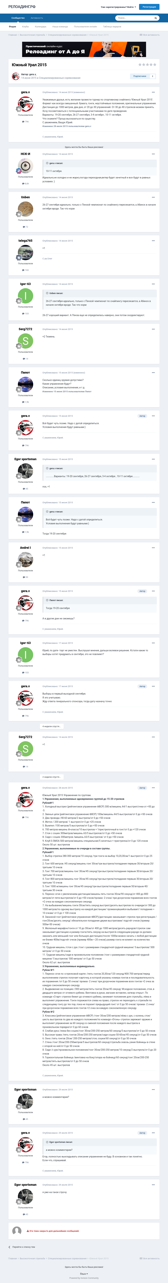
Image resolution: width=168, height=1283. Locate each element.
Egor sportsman (25, 459)
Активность (37, 18)
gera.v (32, 74)
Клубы (25, 26)
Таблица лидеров (112, 26)
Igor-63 (25, 284)
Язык (84, 1273)
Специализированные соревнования (59, 78)
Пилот (25, 372)
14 (25, 358)
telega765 (26, 240)
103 (25, 313)
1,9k (25, 402)
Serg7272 (25, 329)
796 (25, 121)
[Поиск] (133, 18)
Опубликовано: (58, 92)
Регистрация (149, 7)
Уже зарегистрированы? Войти (118, 7)
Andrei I (25, 547)
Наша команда (60, 26)
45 (25, 488)
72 (25, 227)
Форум (12, 26)
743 (25, 270)
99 (25, 577)
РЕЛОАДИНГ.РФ (22, 7)
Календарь (40, 26)
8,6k (25, 183)
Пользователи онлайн (85, 26)
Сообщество (18, 19)
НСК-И (25, 154)
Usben (25, 197)
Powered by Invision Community (84, 1278)
